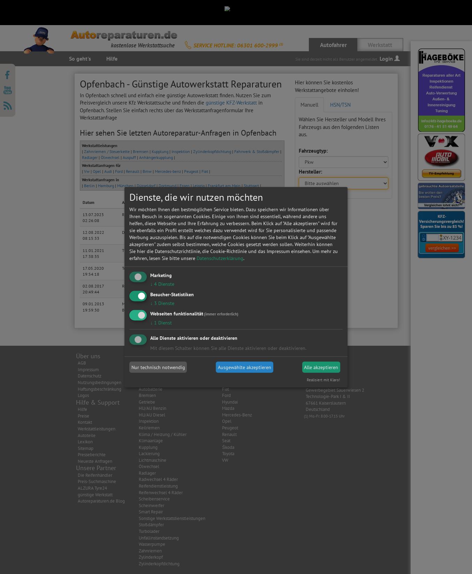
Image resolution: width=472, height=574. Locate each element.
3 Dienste (162, 303)
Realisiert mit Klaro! (323, 379)
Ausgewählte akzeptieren (244, 367)
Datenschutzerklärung (220, 258)
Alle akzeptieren (321, 367)
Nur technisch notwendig (158, 367)
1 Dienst (161, 322)
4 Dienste (162, 284)
